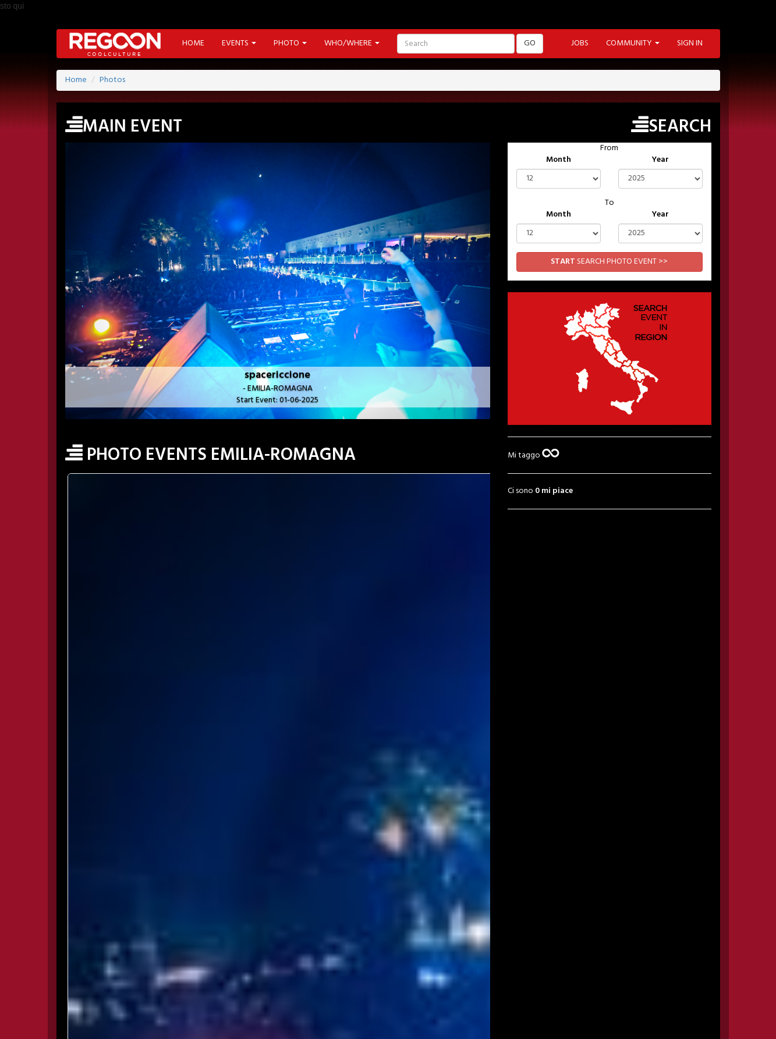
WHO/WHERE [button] (352, 43)
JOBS (580, 43)
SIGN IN (690, 43)
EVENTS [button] (239, 43)
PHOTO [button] (290, 43)
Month (558, 160)
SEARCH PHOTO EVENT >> (609, 261)
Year (660, 160)
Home (76, 80)
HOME (193, 43)
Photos (112, 80)
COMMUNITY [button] (633, 43)
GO (530, 43)
